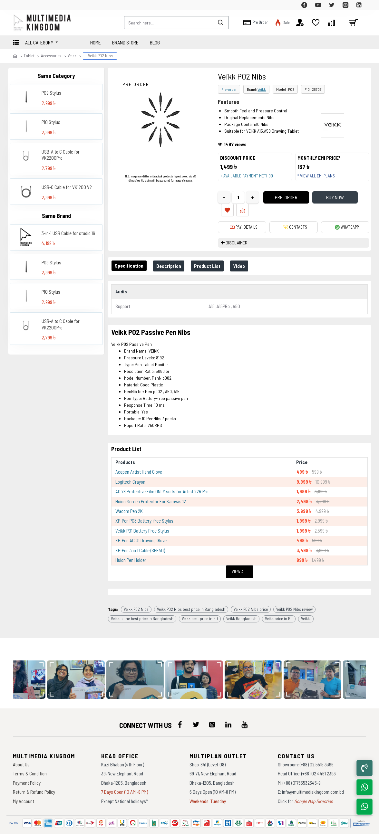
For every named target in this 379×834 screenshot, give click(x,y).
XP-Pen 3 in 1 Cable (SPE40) (140, 538)
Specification (130, 259)
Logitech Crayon (130, 469)
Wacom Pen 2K (129, 499)
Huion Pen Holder (130, 548)
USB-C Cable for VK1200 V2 (67, 187)
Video (248, 259)
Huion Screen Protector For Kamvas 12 (150, 489)
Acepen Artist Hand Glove (138, 460)
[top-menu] (18, 5)
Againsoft (244, 826)
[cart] (353, 22)
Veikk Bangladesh (241, 601)
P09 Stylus (51, 93)
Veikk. (306, 601)
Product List (213, 259)
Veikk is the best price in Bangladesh (142, 601)
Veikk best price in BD (200, 601)
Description (172, 259)
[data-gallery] (78, 662)
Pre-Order (275, 203)
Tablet (29, 55)
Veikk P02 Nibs (136, 591)
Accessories (51, 55)
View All (240, 559)
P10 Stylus (51, 122)
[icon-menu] (179, 707)
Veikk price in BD (279, 601)
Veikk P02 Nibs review (294, 591)
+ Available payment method (249, 178)
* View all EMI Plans (319, 178)
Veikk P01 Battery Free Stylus (142, 519)
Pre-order (229, 89)
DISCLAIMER (237, 236)
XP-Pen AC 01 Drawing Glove (141, 528)
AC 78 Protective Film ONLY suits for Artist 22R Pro (162, 479)
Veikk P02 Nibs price (251, 591)
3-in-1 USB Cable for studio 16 (68, 233)
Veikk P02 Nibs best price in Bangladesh (191, 591)
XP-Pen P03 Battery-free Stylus (144, 509)
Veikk (72, 55)
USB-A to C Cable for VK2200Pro (61, 155)
